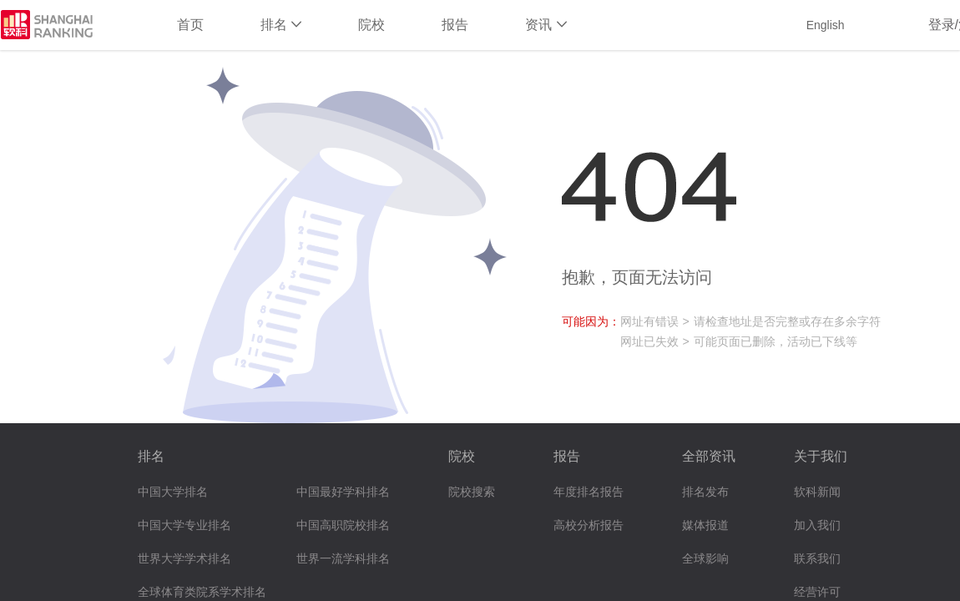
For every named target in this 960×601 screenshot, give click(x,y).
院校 (371, 25)
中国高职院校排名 (343, 525)
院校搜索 (471, 492)
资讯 (545, 25)
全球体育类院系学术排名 (202, 592)
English (825, 25)
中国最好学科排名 (343, 492)
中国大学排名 (173, 492)
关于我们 (820, 456)
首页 (190, 25)
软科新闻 (817, 492)
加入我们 (817, 525)
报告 (455, 25)
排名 (280, 25)
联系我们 (817, 559)
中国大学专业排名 (184, 525)
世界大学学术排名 (184, 559)
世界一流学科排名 (343, 559)
